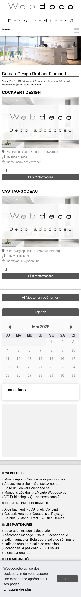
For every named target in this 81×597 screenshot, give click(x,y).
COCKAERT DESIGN (21, 92)
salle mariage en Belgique (24, 539)
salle (40, 535)
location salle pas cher (21, 548)
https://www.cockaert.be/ (24, 162)
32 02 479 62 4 (17, 157)
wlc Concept (49, 509)
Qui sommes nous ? (44, 497)
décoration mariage (19, 535)
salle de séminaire (61, 539)
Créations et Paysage (48, 514)
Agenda (40, 312)
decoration (44, 530)
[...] (5, 170)
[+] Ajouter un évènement (40, 298)
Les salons (15, 389)
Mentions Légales (17, 492)
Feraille (10, 518)
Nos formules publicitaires (46, 479)
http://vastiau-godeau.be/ (23, 261)
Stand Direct (29, 518)
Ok (67, 579)
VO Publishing (15, 497)
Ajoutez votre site (17, 483)
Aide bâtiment (14, 509)
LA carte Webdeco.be (50, 492)
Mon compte (13, 479)
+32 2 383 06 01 (18, 256)
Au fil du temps (53, 518)
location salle (58, 535)
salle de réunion (16, 544)
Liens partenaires (17, 552)
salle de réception (45, 544)
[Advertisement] (40, 430)
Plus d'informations (40, 177)
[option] (40, 123)
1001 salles (50, 548)
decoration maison (18, 530)
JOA (32, 509)
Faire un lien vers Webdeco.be (27, 488)
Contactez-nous (45, 483)
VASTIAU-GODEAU (20, 191)
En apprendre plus (17, 589)
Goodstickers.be (16, 514)
